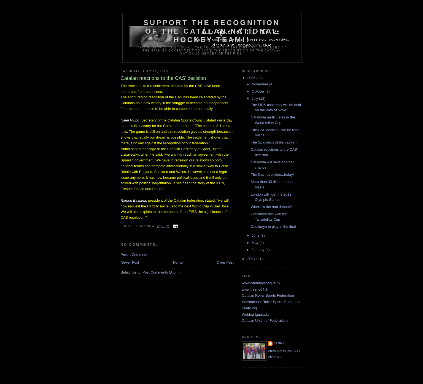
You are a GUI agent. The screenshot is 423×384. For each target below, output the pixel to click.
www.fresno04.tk (255, 289)
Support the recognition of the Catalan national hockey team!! (212, 31)
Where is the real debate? (271, 207)
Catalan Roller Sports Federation (268, 295)
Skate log (249, 308)
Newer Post (130, 262)
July (255, 98)
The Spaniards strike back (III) (274, 142)
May (255, 242)
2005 (252, 78)
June (256, 235)
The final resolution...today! (272, 174)
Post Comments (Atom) (161, 272)
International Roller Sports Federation (271, 302)
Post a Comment (134, 255)
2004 (252, 259)
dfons (279, 343)
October (258, 91)
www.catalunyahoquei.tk (261, 283)
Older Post (225, 262)
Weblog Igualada (255, 314)
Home (178, 262)
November (260, 84)
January (258, 250)
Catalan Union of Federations (265, 320)
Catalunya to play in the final (273, 227)
